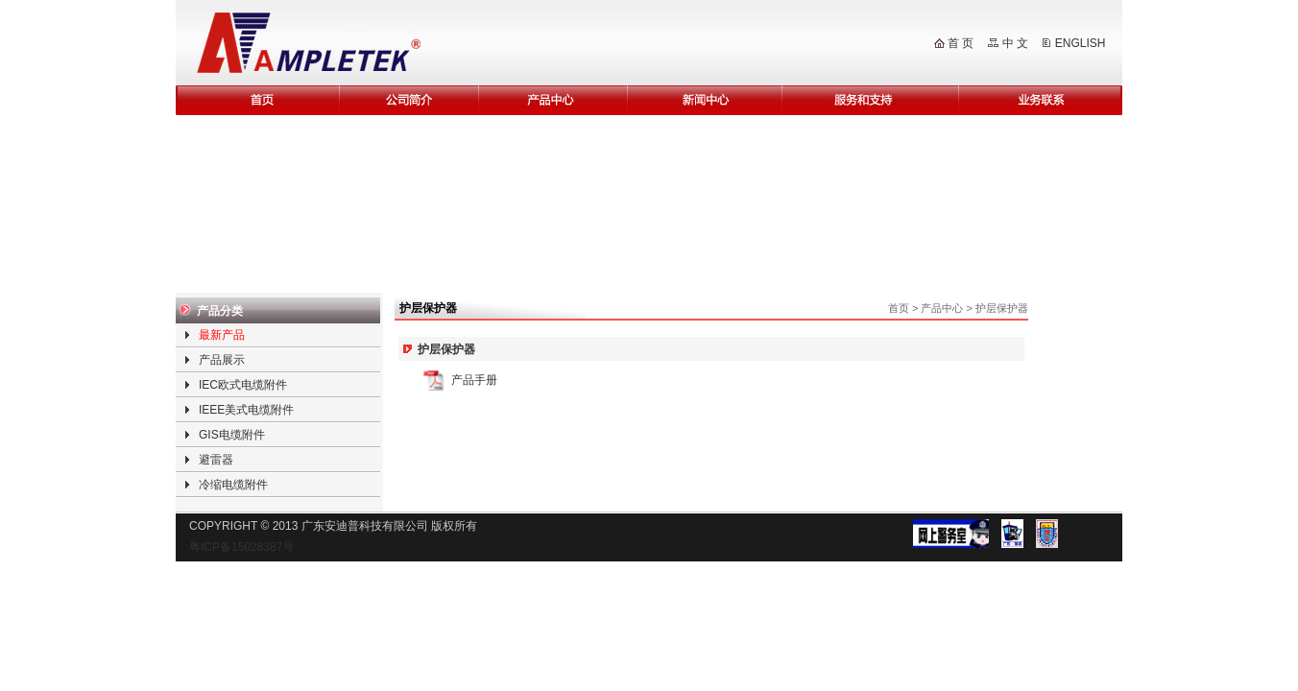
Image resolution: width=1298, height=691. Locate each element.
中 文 (1015, 43)
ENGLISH (1080, 43)
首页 (898, 308)
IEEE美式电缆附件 (246, 410)
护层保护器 (1001, 308)
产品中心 (942, 308)
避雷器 (216, 459)
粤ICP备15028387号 (241, 547)
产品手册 (474, 380)
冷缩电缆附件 (233, 484)
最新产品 (222, 335)
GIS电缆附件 (232, 434)
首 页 (961, 43)
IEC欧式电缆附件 (243, 385)
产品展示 (222, 360)
